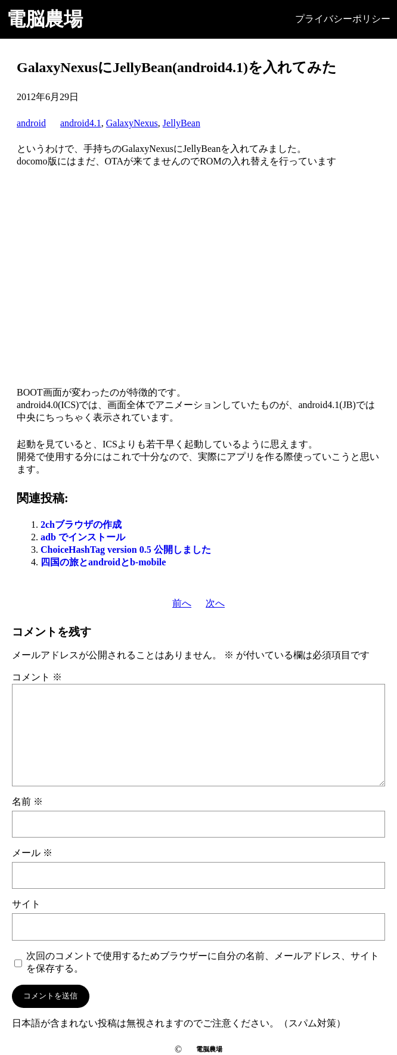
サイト (26, 904)
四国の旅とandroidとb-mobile (103, 562)
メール (32, 853)
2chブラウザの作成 (81, 524)
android (31, 123)
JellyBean (181, 123)
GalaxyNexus (132, 123)
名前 (27, 801)
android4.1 (80, 123)
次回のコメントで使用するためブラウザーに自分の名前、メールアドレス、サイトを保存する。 (202, 962)
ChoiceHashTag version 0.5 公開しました (126, 549)
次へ (215, 603)
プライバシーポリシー (342, 19)
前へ (181, 603)
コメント (37, 677)
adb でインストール (83, 537)
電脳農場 (45, 19)
